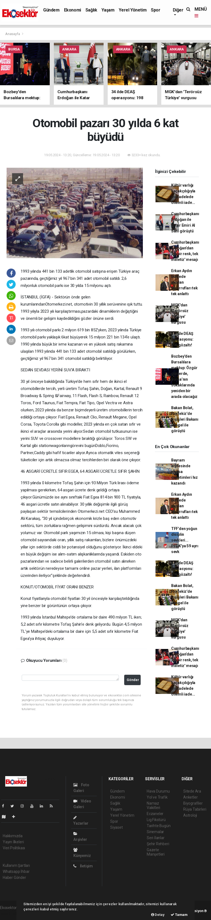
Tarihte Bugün (159, 826)
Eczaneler (155, 813)
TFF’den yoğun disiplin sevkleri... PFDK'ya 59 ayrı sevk (184, 540)
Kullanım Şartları (16, 865)
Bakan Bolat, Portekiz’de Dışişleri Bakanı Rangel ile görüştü (184, 419)
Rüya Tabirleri (194, 809)
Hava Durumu (158, 791)
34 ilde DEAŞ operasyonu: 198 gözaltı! (182, 339)
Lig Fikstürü (156, 820)
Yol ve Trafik (157, 797)
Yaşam (107, 10)
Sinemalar (155, 832)
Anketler (190, 797)
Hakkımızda (13, 836)
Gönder (133, 680)
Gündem (51, 10)
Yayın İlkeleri (13, 842)
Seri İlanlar (156, 838)
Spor (155, 10)
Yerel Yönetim (132, 10)
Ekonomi (72, 10)
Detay (158, 915)
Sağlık (91, 10)
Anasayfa (13, 34)
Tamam (179, 915)
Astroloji (190, 815)
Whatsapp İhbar (16, 871)
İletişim (83, 866)
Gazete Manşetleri (156, 852)
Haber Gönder (14, 877)
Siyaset (116, 827)
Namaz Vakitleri (153, 805)
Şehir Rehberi (158, 844)
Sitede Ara (192, 791)
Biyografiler (193, 803)
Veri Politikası (14, 848)
